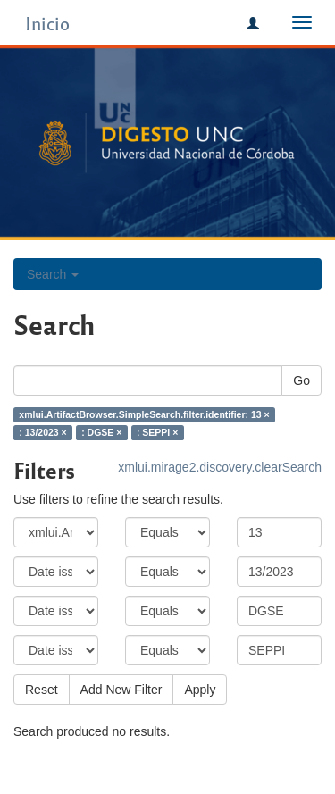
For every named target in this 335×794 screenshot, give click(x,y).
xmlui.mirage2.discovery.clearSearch (220, 467)
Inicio (47, 23)
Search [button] (53, 274)
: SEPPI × (157, 432)
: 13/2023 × (42, 432)
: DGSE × (101, 432)
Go (301, 380)
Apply (199, 689)
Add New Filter (121, 689)
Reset (41, 689)
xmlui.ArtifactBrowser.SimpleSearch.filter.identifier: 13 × (144, 414)
